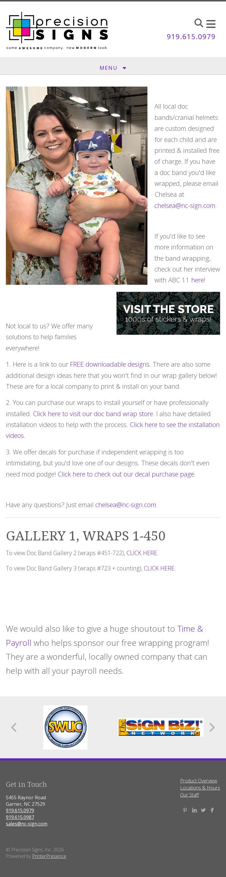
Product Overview (198, 780)
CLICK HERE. (160, 568)
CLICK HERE (142, 553)
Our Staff (189, 795)
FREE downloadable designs (109, 364)
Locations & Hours (200, 788)
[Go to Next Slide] (211, 727)
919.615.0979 (191, 36)
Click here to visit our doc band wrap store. (93, 413)
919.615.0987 (20, 817)
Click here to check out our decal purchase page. (127, 473)
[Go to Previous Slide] (14, 727)
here (197, 279)
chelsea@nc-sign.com (184, 205)
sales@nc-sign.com (26, 823)
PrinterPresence (49, 856)
